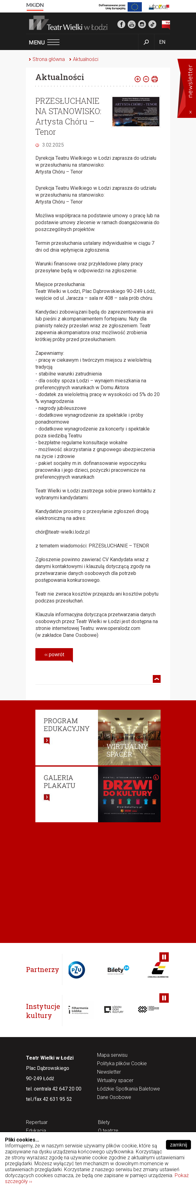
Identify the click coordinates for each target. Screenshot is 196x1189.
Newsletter (109, 1072)
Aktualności (85, 59)
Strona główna (49, 59)
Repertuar (37, 1122)
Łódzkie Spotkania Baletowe (128, 1089)
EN (162, 42)
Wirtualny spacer (115, 1080)
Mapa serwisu (112, 1055)
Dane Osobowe (114, 1097)
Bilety (104, 1122)
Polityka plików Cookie (122, 1063)
